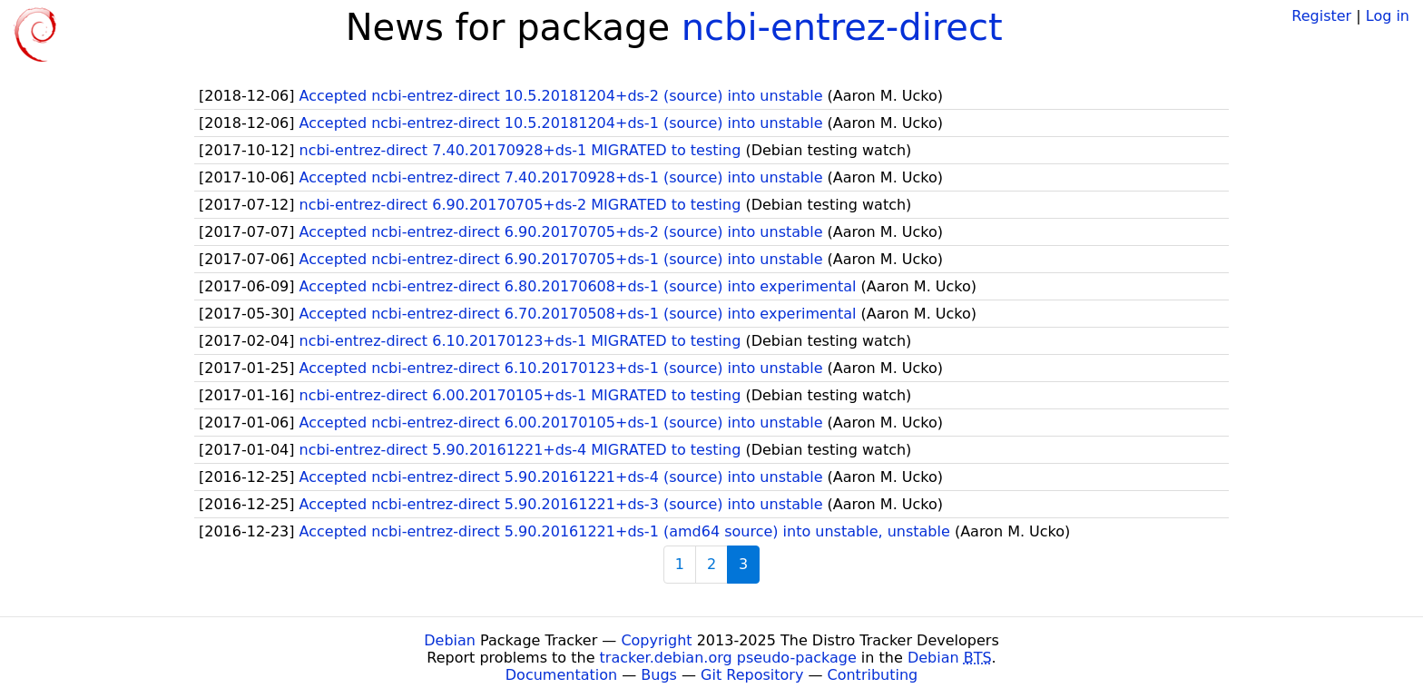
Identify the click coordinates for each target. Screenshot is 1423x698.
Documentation (561, 674)
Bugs (659, 674)
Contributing (873, 674)
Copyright (656, 640)
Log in (1387, 16)
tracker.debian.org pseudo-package (728, 657)
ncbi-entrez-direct (842, 27)
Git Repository (752, 674)
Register (1321, 16)
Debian (450, 640)
